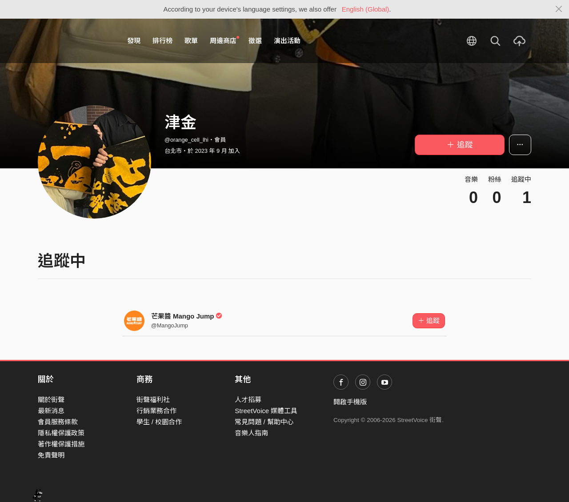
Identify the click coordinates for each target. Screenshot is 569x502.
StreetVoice (74, 40)
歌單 (191, 40)
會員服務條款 (58, 422)
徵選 (255, 40)
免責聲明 (51, 455)
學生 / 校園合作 (159, 422)
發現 (133, 40)
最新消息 (51, 410)
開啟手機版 (350, 402)
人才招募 (248, 399)
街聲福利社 (153, 399)
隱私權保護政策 (61, 433)
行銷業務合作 (156, 410)
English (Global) (365, 9)
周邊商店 (224, 40)
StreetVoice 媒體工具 (266, 410)
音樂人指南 (251, 433)
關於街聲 (51, 399)
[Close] (559, 9)
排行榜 (162, 40)
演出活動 (287, 40)
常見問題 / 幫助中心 (264, 422)
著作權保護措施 (61, 444)
